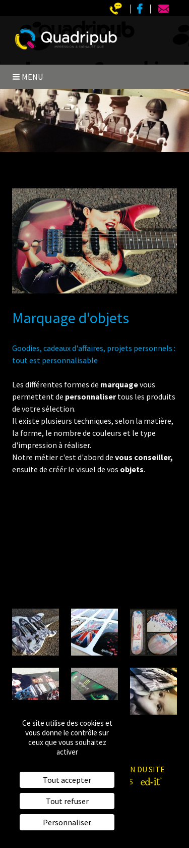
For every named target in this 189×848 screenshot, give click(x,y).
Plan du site (140, 769)
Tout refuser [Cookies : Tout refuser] (67, 801)
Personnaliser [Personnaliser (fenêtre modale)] (67, 822)
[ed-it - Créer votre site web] (151, 781)
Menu (27, 77)
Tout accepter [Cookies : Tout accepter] (67, 780)
